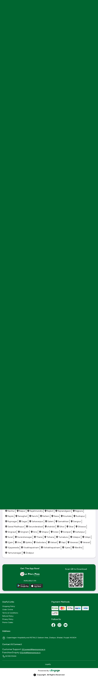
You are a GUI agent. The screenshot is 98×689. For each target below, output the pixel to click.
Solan (55, 532)
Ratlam (44, 516)
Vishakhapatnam (50, 547)
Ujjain (9, 542)
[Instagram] (59, 625)
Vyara (66, 547)
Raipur (21, 511)
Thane (38, 537)
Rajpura (78, 511)
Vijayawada (12, 547)
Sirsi (34, 532)
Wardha (77, 547)
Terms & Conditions (10, 613)
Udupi (86, 537)
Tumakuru (62, 537)
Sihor (60, 526)
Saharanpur (36, 521)
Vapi (62, 542)
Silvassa (81, 526)
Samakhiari (62, 521)
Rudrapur (79, 516)
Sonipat (66, 532)
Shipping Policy (8, 606)
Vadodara (40, 542)
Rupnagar (11, 521)
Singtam (23, 532)
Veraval (85, 542)
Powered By (49, 671)
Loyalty (48, 664)
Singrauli (10, 532)
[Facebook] (53, 625)
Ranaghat (21, 516)
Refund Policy (7, 616)
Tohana (49, 537)
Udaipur (75, 537)
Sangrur (76, 521)
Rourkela (66, 516)
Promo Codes (7, 622)
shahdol (50, 526)
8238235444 (9, 656)
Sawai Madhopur (14, 526)
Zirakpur (28, 553)
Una (18, 542)
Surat (9, 537)
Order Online (7, 609)
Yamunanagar (13, 553)
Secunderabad (34, 526)
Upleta (27, 542)
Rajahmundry (35, 511)
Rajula (9, 516)
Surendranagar (23, 537)
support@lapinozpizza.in (33, 649)
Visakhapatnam (30, 547)
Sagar (23, 521)
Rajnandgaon (63, 511)
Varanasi (73, 542)
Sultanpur (79, 532)
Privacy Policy (7, 619)
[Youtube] (66, 625)
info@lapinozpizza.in (30, 653)
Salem (49, 521)
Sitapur (44, 532)
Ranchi (33, 516)
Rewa (55, 516)
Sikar (70, 526)
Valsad (52, 542)
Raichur (10, 511)
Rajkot (49, 511)
